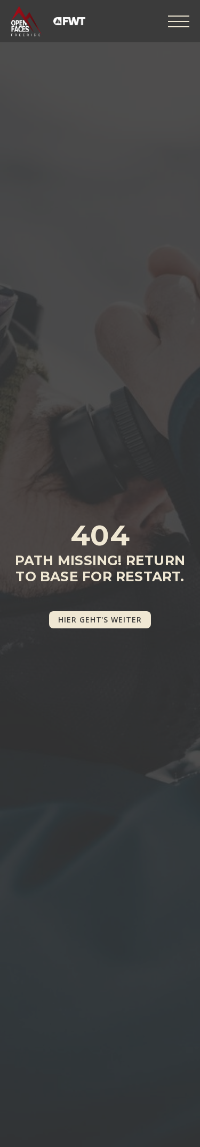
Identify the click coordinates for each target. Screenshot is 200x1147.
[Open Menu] (178, 21)
